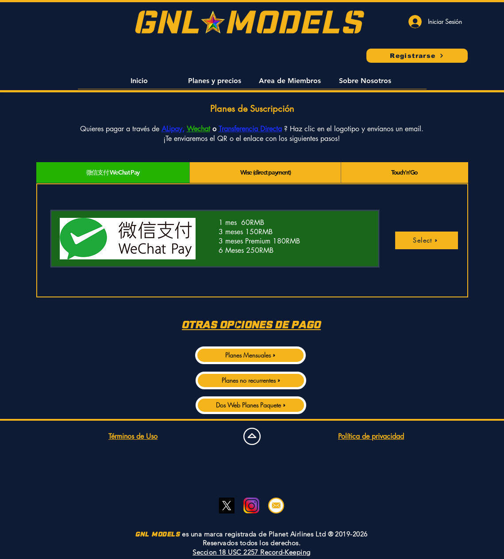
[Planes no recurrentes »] (251, 380)
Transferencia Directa (250, 128)
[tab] (113, 172)
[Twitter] (227, 505)
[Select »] (426, 240)
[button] (139, 83)
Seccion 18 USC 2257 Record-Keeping (251, 552)
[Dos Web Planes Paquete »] (251, 405)
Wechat (198, 128)
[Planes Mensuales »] (250, 355)
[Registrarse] (417, 56)
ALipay (172, 128)
